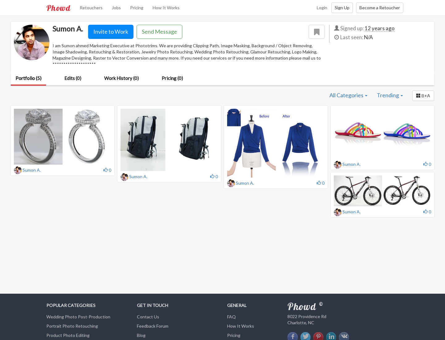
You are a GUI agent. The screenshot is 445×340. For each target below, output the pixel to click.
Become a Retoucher (379, 7)
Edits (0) (72, 78)
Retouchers (91, 7)
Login (322, 7)
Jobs (116, 7)
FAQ (231, 316)
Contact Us (148, 316)
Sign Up (342, 7)
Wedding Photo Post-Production (78, 316)
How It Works (166, 7)
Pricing (136, 7)
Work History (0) (121, 78)
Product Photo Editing (68, 335)
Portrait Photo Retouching (72, 326)
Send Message (159, 31)
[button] (423, 95)
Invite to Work (110, 31)
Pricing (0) (172, 78)
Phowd (58, 8)
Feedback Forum (152, 326)
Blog (141, 335)
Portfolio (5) (28, 78)
